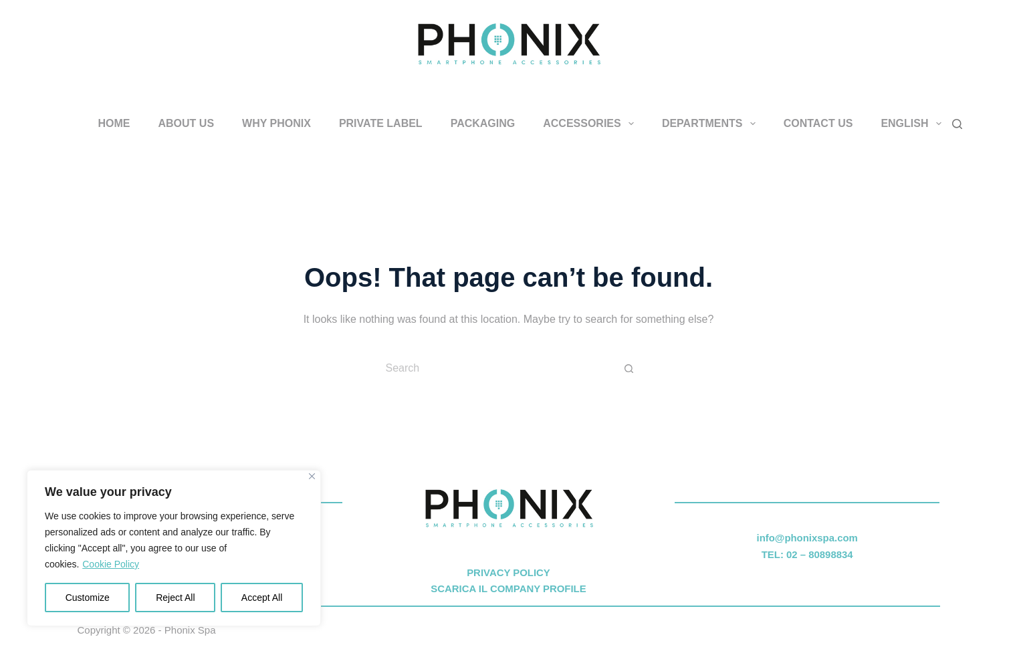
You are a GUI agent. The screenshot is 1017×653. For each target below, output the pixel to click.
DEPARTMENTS (711, 124)
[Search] (957, 124)
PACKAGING (483, 123)
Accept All (261, 597)
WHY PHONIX (276, 123)
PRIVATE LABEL (381, 123)
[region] (174, 548)
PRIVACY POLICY (508, 572)
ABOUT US (186, 123)
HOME (114, 123)
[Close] (312, 476)
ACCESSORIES (591, 124)
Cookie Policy (110, 564)
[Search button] (629, 368)
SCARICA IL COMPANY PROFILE (508, 588)
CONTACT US (818, 123)
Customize (88, 597)
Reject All (175, 597)
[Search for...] (495, 368)
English (913, 124)
